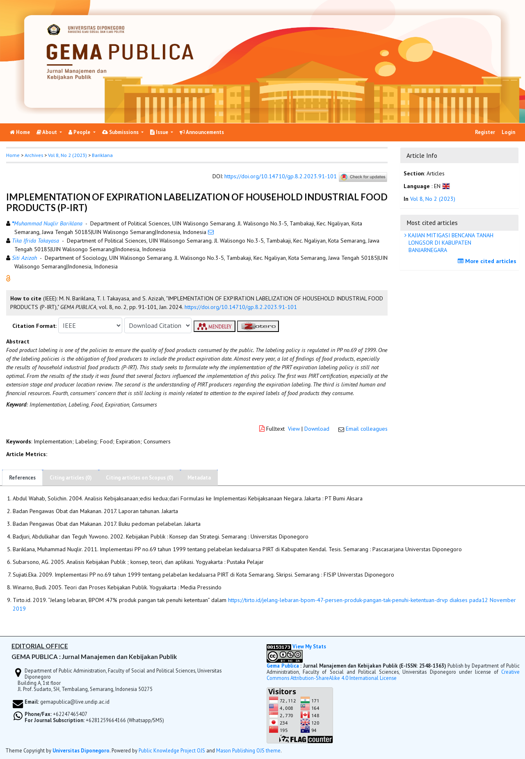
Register (485, 132)
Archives (34, 155)
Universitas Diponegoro (81, 750)
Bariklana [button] (102, 155)
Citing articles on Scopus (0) (139, 477)
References (22, 477)
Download (316, 428)
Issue (159, 132)
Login (508, 132)
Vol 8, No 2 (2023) (67, 155)
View (294, 428)
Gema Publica (283, 665)
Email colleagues (367, 428)
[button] (8, 278)
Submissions (121, 132)
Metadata (199, 477)
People (79, 132)
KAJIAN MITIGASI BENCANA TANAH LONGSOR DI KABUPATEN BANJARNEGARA (449, 243)
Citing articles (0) (71, 477)
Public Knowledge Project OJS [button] (172, 750)
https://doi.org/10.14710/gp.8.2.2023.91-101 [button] (241, 307)
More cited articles (488, 261)
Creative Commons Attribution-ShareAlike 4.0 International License (393, 674)
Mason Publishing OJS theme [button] (248, 750)
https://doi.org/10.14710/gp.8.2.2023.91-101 (280, 176)
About (47, 132)
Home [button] (13, 155)
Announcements (202, 132)
